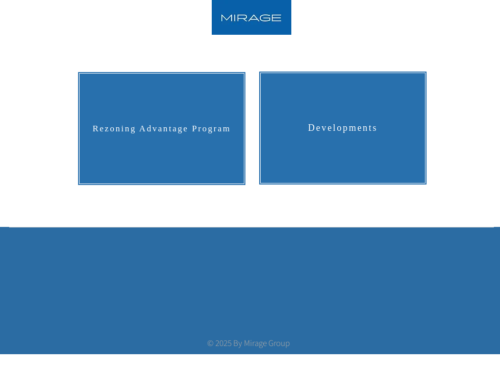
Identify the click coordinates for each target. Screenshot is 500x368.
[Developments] (343, 128)
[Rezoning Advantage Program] (162, 129)
